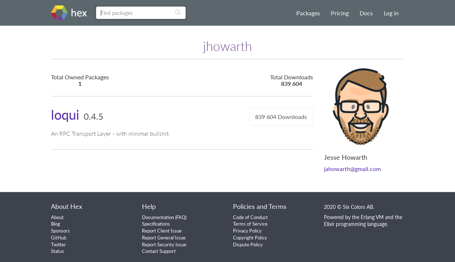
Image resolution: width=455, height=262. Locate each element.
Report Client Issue (162, 231)
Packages (308, 12)
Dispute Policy (248, 244)
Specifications (156, 224)
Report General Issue (164, 238)
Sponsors (60, 231)
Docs (366, 12)
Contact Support (159, 251)
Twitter (58, 244)
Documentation (158, 217)
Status (57, 251)
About (57, 217)
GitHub (58, 238)
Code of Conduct (250, 217)
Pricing (340, 12)
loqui (65, 115)
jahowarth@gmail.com (352, 168)
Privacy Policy (247, 231)
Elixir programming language (355, 224)
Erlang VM (372, 217)
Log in (391, 12)
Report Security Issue (164, 244)
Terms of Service (250, 224)
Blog (55, 224)
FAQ (180, 217)
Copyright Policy (250, 238)
